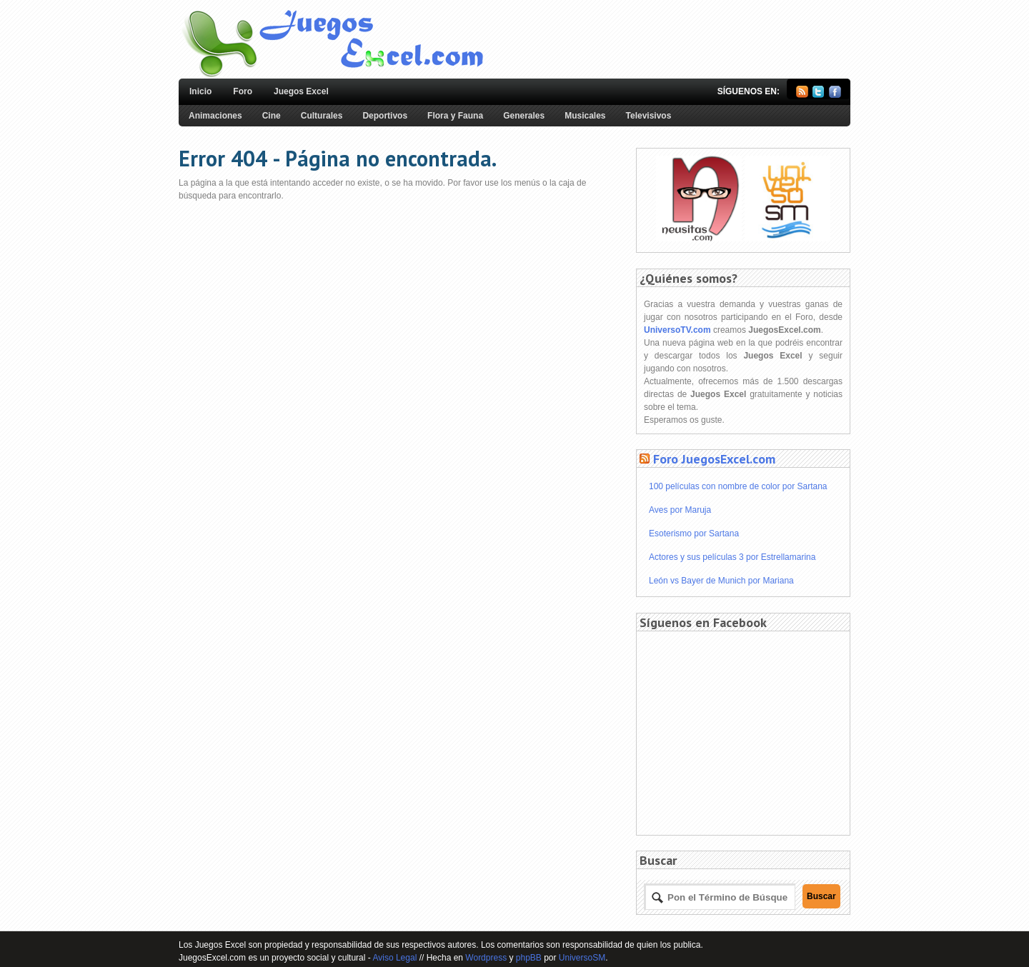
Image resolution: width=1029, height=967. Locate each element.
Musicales (585, 116)
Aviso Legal (394, 958)
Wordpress (486, 958)
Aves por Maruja (680, 510)
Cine (271, 116)
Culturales (322, 116)
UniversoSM (582, 958)
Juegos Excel (301, 91)
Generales (524, 116)
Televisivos (649, 116)
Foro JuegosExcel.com (714, 459)
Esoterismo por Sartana (694, 533)
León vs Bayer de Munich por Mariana (721, 581)
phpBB (529, 958)
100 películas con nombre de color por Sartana (738, 486)
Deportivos (384, 116)
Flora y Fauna (455, 116)
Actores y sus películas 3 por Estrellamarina (732, 557)
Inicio (200, 91)
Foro (242, 91)
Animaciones (215, 116)
